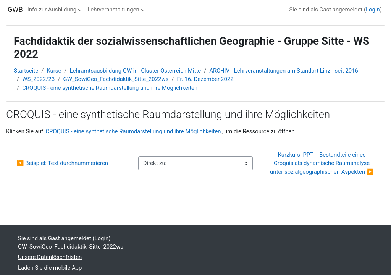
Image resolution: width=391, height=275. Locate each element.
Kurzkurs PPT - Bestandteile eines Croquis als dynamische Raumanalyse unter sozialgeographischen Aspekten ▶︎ (321, 163)
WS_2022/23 (38, 79)
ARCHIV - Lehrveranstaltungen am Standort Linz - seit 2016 (283, 70)
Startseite (26, 70)
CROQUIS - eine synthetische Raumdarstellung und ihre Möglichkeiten (109, 87)
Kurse (54, 70)
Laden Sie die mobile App (50, 267)
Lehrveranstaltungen (113, 9)
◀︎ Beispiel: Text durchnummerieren (62, 163)
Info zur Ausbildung (51, 9)
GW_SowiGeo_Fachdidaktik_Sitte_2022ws (116, 79)
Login (373, 9)
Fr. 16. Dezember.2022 (205, 79)
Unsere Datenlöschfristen (50, 257)
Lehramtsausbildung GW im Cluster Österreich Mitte (135, 70)
